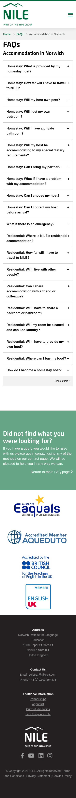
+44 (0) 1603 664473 (42, 679)
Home (7, 34)
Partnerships (38, 699)
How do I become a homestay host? (34, 370)
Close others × (62, 381)
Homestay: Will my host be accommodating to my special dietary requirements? (35, 150)
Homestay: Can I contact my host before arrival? (32, 210)
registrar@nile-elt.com (42, 674)
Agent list (38, 704)
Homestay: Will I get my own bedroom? (28, 114)
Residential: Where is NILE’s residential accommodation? (36, 238)
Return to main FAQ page (52, 472)
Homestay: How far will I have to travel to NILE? (36, 85)
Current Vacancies (38, 709)
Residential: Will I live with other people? (31, 272)
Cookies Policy (61, 776)
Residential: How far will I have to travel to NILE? (32, 255)
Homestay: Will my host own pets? (33, 100)
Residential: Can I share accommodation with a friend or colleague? (31, 291)
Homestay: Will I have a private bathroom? (30, 131)
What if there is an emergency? (30, 224)
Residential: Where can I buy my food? (36, 358)
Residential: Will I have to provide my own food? (35, 344)
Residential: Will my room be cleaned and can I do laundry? (35, 327)
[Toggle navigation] (70, 15)
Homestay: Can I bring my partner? (33, 167)
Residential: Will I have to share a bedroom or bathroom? (32, 310)
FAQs (20, 34)
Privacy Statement (38, 776)
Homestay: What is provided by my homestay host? (33, 69)
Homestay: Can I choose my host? (32, 195)
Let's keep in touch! (38, 714)
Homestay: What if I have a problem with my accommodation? (33, 181)
